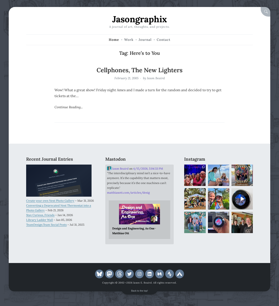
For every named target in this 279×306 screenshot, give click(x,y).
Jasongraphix (139, 19)
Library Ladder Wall (39, 220)
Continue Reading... (68, 107)
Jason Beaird (156, 78)
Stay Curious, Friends (40, 215)
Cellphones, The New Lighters (139, 70)
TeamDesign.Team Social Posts (46, 225)
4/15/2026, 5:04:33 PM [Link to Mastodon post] (148, 168)
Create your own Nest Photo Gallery (50, 201)
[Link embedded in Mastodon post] (139, 219)
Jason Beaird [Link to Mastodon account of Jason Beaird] (118, 168)
